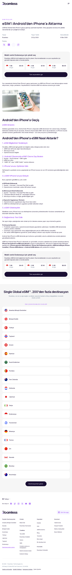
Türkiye (4, 535)
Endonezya (5, 544)
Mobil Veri (22, 522)
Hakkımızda (57, 522)
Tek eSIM (22, 534)
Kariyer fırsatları (58, 526)
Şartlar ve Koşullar (7, 569)
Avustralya (5, 532)
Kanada (4, 526)
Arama (21, 540)
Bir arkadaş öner (41, 542)
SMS (21, 543)
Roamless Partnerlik (42, 550)
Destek (39, 523)
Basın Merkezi (58, 532)
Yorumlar (39, 536)
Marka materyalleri (59, 529)
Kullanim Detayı (24, 554)
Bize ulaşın (40, 539)
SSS (38, 526)
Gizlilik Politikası (17, 569)
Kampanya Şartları (28, 569)
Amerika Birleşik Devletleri (9, 522)
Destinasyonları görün (8, 547)
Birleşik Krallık (6, 529)
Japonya (4, 538)
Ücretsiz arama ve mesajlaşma (25, 547)
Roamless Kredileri (25, 537)
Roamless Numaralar (25, 526)
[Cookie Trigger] (37, 569)
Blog (38, 533)
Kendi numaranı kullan (25, 551)
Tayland (4, 541)
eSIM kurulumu (41, 529)
